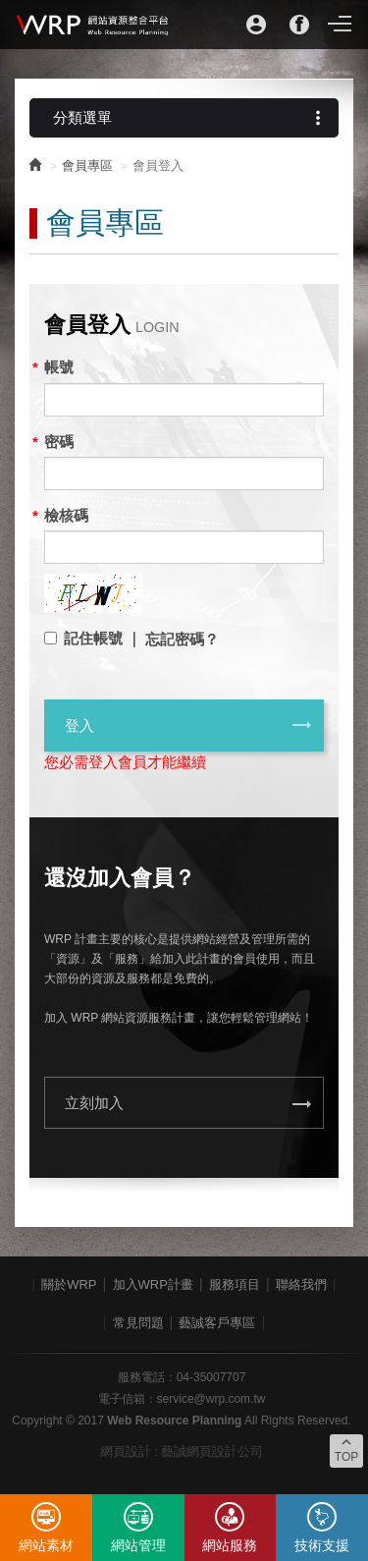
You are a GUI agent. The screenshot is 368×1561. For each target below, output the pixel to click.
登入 (189, 725)
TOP (346, 1449)
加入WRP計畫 (153, 1284)
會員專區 (87, 165)
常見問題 (138, 1322)
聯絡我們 (301, 1284)
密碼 (59, 441)
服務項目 (234, 1284)
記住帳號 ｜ (102, 638)
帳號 (59, 367)
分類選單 (191, 118)
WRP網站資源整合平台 (93, 24)
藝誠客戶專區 (217, 1322)
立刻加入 (189, 1104)
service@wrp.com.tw (211, 1399)
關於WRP (68, 1284)
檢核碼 (66, 515)
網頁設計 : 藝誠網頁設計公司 (182, 1451)
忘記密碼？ (182, 639)
